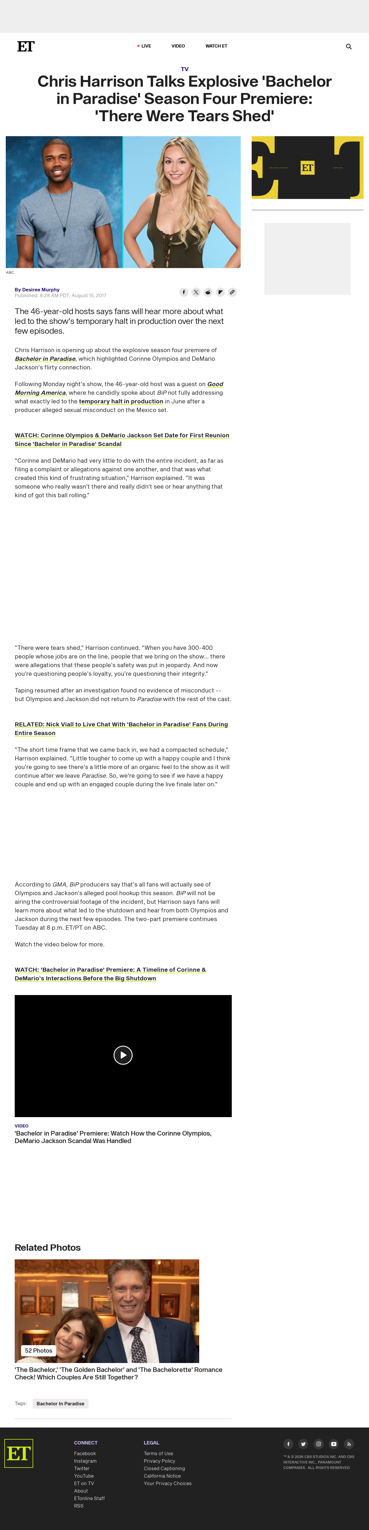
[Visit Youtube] (334, 1445)
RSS (79, 1506)
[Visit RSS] (349, 1445)
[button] (123, 1055)
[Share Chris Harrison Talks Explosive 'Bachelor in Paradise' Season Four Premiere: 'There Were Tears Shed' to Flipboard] (220, 293)
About (81, 1491)
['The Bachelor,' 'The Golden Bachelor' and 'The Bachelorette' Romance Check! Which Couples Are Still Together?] (123, 1311)
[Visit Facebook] (288, 1445)
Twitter (82, 1468)
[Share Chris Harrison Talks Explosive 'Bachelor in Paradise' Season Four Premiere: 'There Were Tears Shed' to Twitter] (196, 293)
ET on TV (84, 1483)
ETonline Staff (89, 1498)
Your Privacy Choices (168, 1483)
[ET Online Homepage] (26, 46)
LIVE (146, 46)
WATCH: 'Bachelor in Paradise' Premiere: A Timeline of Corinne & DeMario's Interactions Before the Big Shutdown (110, 974)
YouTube (84, 1476)
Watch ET (217, 46)
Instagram (85, 1461)
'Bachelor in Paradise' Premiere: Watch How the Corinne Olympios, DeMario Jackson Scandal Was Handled (113, 1137)
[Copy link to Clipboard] (232, 293)
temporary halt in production (121, 401)
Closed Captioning (164, 1468)
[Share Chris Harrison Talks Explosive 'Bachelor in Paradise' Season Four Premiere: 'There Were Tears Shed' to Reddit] (208, 293)
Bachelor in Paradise (45, 359)
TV (185, 69)
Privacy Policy (159, 1461)
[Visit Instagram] (319, 1445)
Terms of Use (158, 1453)
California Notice (162, 1476)
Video (178, 46)
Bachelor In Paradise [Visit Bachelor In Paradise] (60, 1404)
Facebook (85, 1453)
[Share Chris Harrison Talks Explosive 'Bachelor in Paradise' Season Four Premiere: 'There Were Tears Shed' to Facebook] (184, 293)
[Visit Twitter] (303, 1445)
